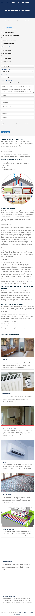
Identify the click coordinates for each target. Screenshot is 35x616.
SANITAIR (5, 359)
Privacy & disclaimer (23, 612)
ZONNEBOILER (7, 562)
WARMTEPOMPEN (8, 529)
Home (12, 21)
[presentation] (11, 128)
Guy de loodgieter (18, 2)
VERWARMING (6, 394)
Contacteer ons (17, 614)
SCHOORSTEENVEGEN (9, 596)
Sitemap (31, 612)
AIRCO (4, 462)
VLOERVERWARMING (8, 495)
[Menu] (2, 2)
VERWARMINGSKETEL (9, 428)
